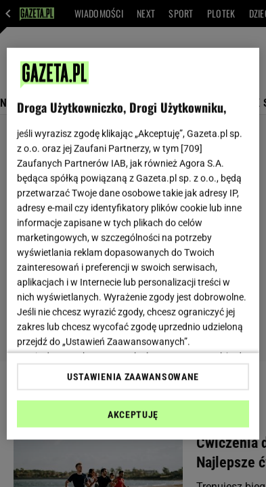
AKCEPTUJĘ (133, 414)
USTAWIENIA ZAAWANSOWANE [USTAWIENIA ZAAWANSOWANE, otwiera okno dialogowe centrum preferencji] (133, 376)
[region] (133, 243)
